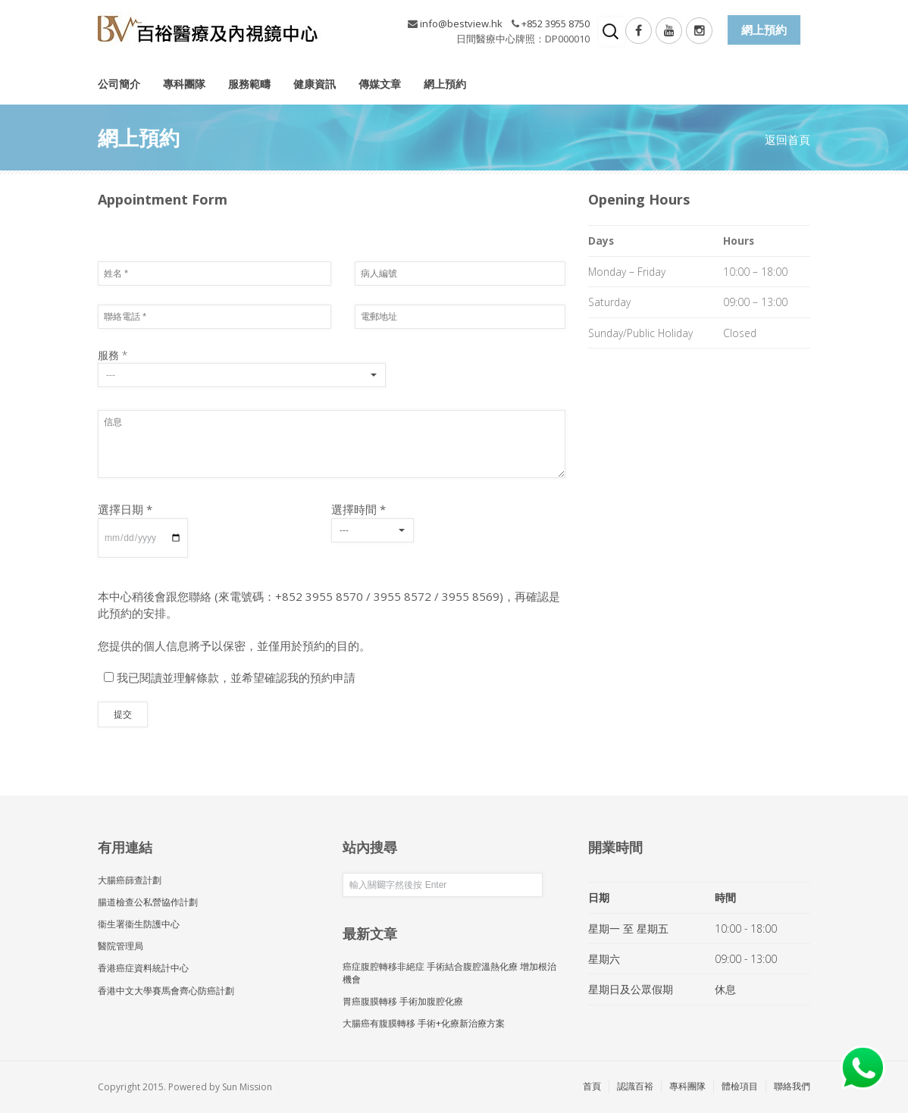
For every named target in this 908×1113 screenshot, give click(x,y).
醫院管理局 (120, 945)
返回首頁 (787, 139)
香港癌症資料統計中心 (143, 967)
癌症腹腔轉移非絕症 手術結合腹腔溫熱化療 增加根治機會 (449, 973)
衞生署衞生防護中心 (139, 924)
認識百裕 (635, 1086)
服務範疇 (249, 84)
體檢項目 (740, 1086)
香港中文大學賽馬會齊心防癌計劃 (166, 990)
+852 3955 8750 (555, 23)
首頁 (592, 1086)
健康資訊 (314, 84)
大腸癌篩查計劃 (129, 880)
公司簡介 (119, 84)
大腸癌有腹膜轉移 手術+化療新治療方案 (424, 1023)
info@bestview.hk (461, 23)
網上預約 (445, 84)
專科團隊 (184, 84)
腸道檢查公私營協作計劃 (148, 902)
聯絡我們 (792, 1086)
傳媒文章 (380, 84)
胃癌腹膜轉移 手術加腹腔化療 (403, 1001)
